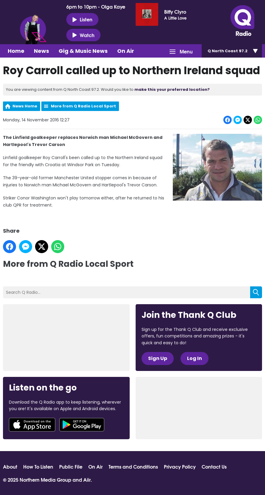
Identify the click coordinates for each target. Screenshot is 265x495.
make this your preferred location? (172, 89)
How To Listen (38, 466)
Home (16, 51)
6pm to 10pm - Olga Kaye (95, 6)
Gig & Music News (83, 51)
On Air (125, 51)
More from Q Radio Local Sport (83, 106)
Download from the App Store (32, 424)
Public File (70, 466)
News (41, 51)
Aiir (87, 479)
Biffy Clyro (175, 11)
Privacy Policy (180, 466)
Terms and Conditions (133, 466)
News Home (24, 106)
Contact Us (214, 466)
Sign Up (157, 358)
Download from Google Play (81, 424)
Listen (82, 19)
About (10, 466)
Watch (83, 35)
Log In (194, 358)
